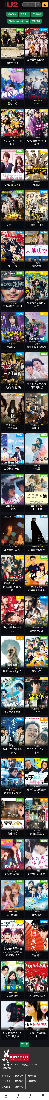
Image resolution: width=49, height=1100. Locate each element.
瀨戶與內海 (12, 63)
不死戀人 (12, 509)
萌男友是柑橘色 (36, 590)
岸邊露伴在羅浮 (36, 549)
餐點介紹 (19, 1076)
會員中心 (19, 1086)
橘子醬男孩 (12, 914)
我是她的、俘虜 (36, 874)
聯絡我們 (19, 1081)
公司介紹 (6, 1086)
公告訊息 (6, 1081)
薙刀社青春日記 (36, 996)
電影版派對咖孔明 (12, 306)
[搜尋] (29, 4)
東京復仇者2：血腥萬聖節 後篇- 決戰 (12, 587)
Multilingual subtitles (18, 21)
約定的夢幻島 (37, 631)
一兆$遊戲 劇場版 (12, 387)
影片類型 (12, 14)
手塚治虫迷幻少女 (12, 671)
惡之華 (36, 712)
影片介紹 (6, 1076)
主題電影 (37, 14)
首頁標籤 (36, 21)
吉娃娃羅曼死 (37, 833)
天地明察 (36, 266)
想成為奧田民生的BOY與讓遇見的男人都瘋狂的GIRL (12, 952)
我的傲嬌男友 (12, 874)
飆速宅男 (36, 671)
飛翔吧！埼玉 (37, 225)
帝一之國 (12, 266)
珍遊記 (36, 184)
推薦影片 (24, 14)
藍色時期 (12, 103)
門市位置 (32, 1076)
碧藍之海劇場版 (12, 712)
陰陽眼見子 (12, 347)
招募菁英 (32, 1081)
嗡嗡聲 (36, 468)
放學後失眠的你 (12, 549)
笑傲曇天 (36, 955)
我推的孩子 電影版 (36, 347)
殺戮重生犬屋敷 (12, 793)
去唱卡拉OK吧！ (12, 468)
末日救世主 (12, 225)
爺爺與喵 (12, 833)
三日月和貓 (36, 509)
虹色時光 (36, 914)
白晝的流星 (12, 996)
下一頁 (24, 1044)
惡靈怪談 (12, 428)
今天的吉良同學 (12, 184)
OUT (36, 103)
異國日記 (36, 428)
